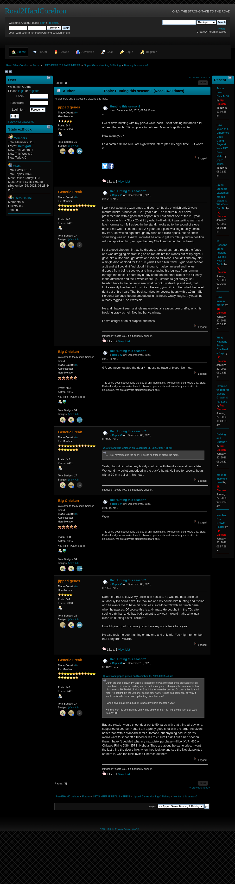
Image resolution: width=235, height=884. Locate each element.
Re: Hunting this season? (128, 191)
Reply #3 (117, 435)
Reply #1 (117, 195)
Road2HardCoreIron (35, 11)
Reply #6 (117, 663)
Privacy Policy (122, 829)
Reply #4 (117, 503)
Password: (17, 103)
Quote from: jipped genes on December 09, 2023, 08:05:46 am (138, 676)
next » (206, 77)
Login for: (18, 109)
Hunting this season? (125, 106)
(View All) (73, 145)
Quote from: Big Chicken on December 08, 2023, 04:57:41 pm (137, 448)
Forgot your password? (21, 121)
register (53, 22)
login (42, 22)
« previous (195, 77)
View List (124, 181)
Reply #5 (117, 584)
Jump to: (152, 806)
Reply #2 (117, 354)
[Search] (179, 22)
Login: (20, 96)
